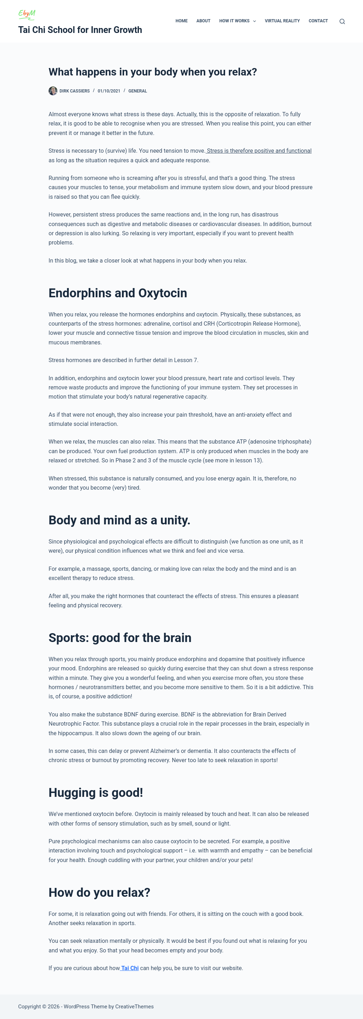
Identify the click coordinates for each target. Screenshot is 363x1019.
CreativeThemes (134, 1006)
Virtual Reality (282, 20)
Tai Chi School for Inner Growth (80, 30)
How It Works (239, 21)
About (203, 20)
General (137, 91)
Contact (318, 20)
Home (181, 20)
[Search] (342, 21)
